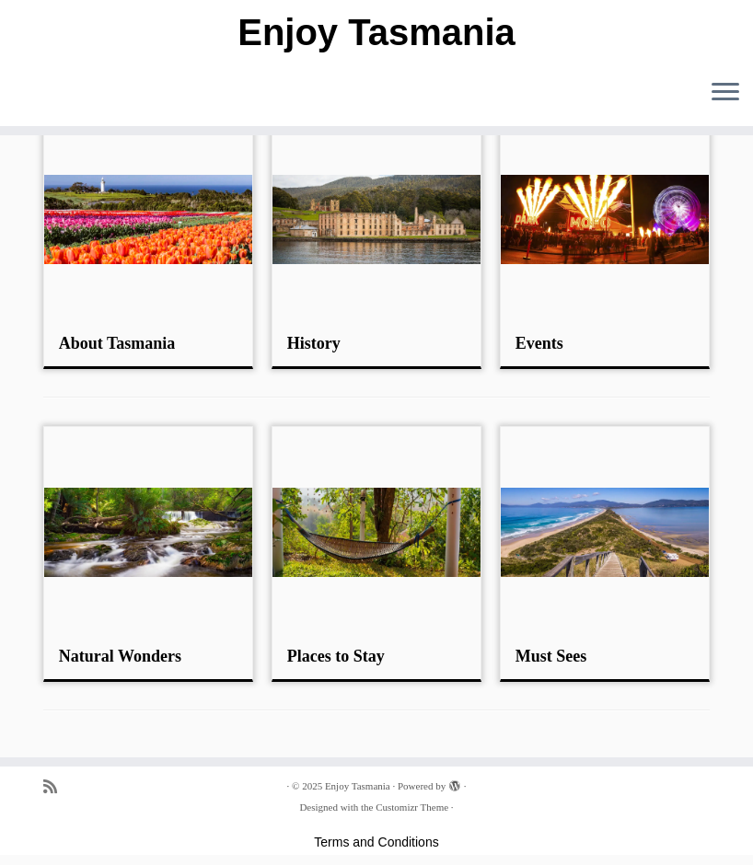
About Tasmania (117, 343)
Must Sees (551, 656)
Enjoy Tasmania (376, 32)
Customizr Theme (412, 807)
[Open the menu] (725, 93)
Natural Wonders (120, 656)
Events (539, 343)
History (314, 343)
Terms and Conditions (376, 842)
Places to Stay (336, 656)
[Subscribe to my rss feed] (56, 787)
